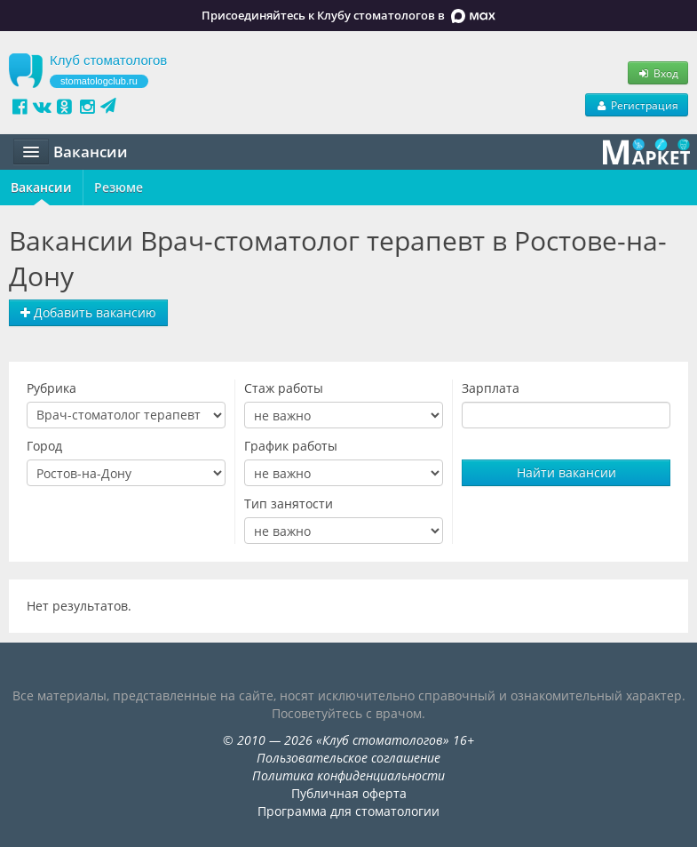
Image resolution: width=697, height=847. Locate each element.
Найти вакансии (566, 472)
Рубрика (51, 388)
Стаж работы (283, 388)
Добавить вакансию (88, 312)
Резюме (118, 187)
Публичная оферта (349, 793)
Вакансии (41, 187)
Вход (658, 73)
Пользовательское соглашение (348, 757)
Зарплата (490, 388)
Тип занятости (288, 503)
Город (44, 445)
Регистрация (636, 105)
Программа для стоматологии (348, 811)
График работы (290, 445)
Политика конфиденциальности (348, 775)
